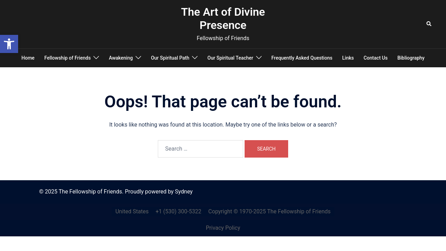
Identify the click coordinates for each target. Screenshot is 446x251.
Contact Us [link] (375, 58)
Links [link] (348, 58)
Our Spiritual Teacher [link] (230, 58)
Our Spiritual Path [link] (170, 58)
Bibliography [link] (410, 58)
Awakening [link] (121, 58)
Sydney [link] (184, 191)
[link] (9, 44)
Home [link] (28, 58)
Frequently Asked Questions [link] (301, 58)
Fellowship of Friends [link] (67, 58)
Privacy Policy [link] (223, 228)
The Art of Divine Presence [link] (223, 18)
